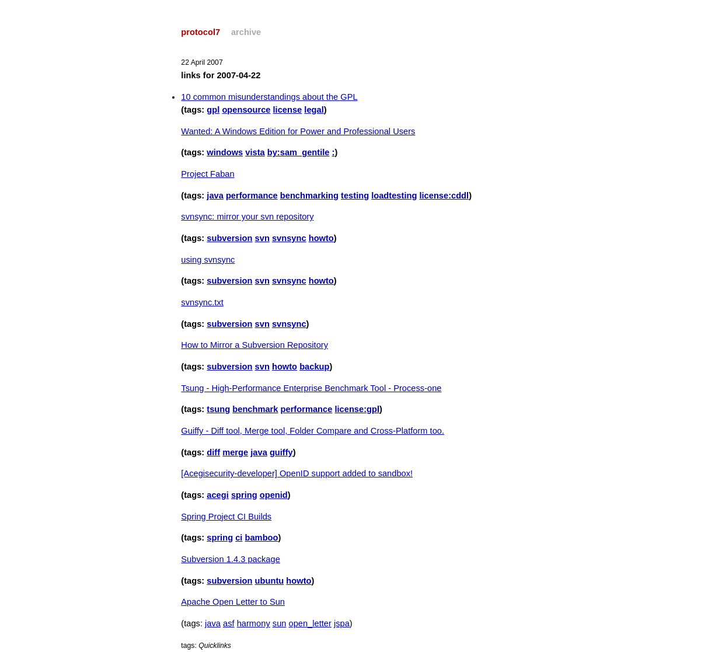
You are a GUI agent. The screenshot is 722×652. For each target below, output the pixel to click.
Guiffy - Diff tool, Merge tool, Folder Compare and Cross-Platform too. (312, 430)
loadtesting (394, 195)
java (215, 195)
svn (262, 238)
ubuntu (269, 580)
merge (235, 452)
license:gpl (356, 409)
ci (238, 537)
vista (254, 152)
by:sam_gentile (298, 152)
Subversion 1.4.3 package (230, 559)
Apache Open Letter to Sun (233, 601)
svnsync (289, 238)
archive (246, 32)
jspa (342, 623)
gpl (213, 109)
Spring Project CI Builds (226, 516)
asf (229, 623)
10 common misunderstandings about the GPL (269, 97)
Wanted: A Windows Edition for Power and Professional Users (298, 131)
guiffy (281, 452)
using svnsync (208, 259)
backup (314, 366)
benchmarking (309, 195)
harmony (253, 623)
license (287, 109)
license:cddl (444, 195)
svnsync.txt (202, 302)
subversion (229, 238)
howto (321, 238)
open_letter (310, 623)
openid (274, 495)
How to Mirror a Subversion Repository (254, 345)
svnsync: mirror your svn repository (247, 216)
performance (252, 195)
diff (213, 452)
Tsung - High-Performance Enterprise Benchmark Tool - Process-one (311, 388)
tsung (218, 409)
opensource (246, 109)
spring (244, 495)
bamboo (261, 537)
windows (225, 152)
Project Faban (207, 174)
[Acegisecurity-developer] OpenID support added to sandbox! (297, 473)
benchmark (255, 409)
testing (355, 195)
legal (313, 109)
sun (280, 623)
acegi (217, 495)
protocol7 (200, 32)
